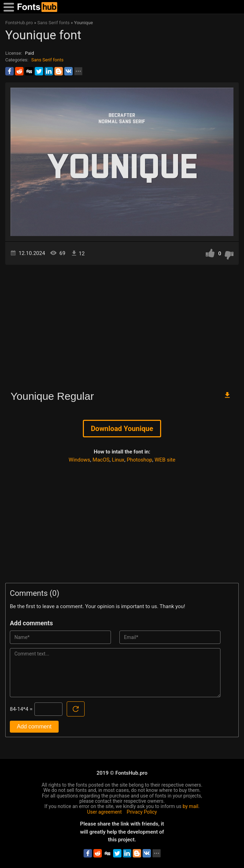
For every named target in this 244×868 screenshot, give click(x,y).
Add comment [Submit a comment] (34, 726)
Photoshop (139, 460)
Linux (118, 460)
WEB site (164, 460)
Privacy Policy (142, 812)
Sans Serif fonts (47, 59)
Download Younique (122, 428)
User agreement (104, 812)
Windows (79, 460)
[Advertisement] (122, 324)
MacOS (101, 460)
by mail (190, 806)
